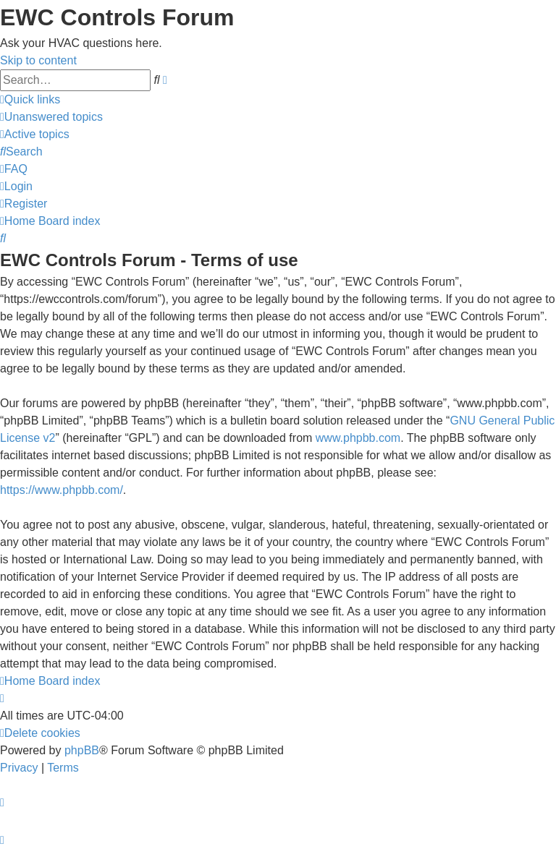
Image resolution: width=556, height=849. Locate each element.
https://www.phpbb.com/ (61, 490)
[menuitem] (51, 117)
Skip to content (38, 60)
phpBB (81, 750)
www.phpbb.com (358, 438)
